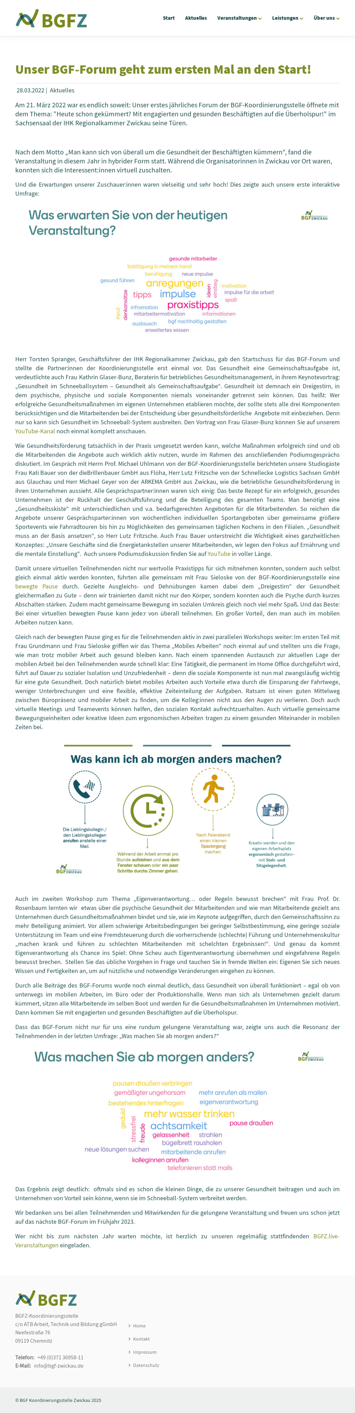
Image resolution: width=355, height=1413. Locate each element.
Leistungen (285, 18)
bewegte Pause (36, 590)
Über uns (324, 18)
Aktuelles (196, 18)
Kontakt (141, 1338)
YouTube (219, 558)
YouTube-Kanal (35, 435)
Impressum (145, 1352)
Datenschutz (146, 1365)
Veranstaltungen (237, 18)
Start (169, 18)
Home (139, 1325)
